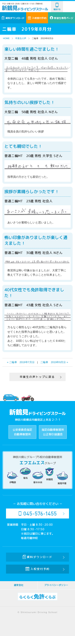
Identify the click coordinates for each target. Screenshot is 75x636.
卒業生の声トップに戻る (37, 377)
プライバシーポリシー (56, 585)
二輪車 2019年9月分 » (54, 362)
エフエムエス (32, 463)
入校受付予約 (37, 18)
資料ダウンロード (13, 18)
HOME (6, 38)
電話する (57, 7)
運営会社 (18, 585)
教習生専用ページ (61, 18)
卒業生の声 (20, 38)
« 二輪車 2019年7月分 (21, 362)
